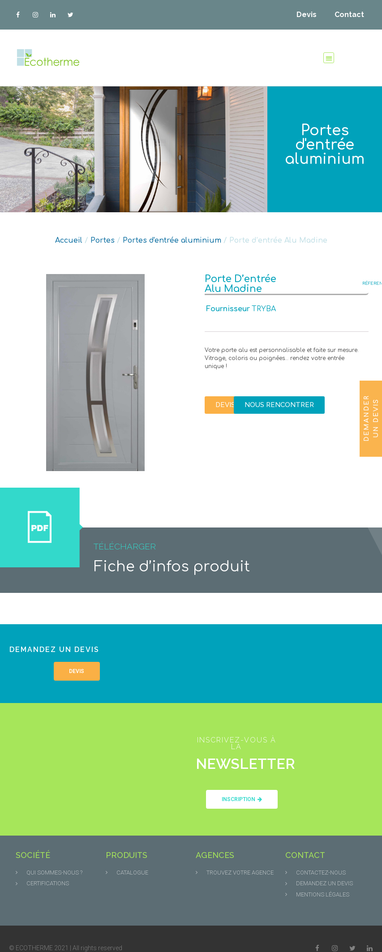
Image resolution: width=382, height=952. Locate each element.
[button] (329, 58)
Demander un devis (371, 418)
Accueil (68, 240)
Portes (102, 240)
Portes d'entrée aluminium (325, 145)
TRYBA (264, 309)
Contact (349, 14)
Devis (306, 14)
